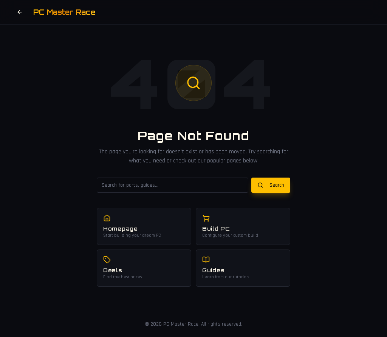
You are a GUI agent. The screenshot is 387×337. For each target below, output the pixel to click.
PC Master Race (64, 12)
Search (270, 185)
